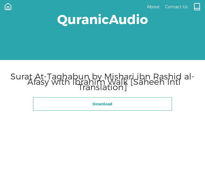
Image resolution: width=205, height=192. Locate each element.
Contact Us (176, 6)
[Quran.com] (197, 7)
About (153, 6)
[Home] (8, 7)
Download (102, 104)
